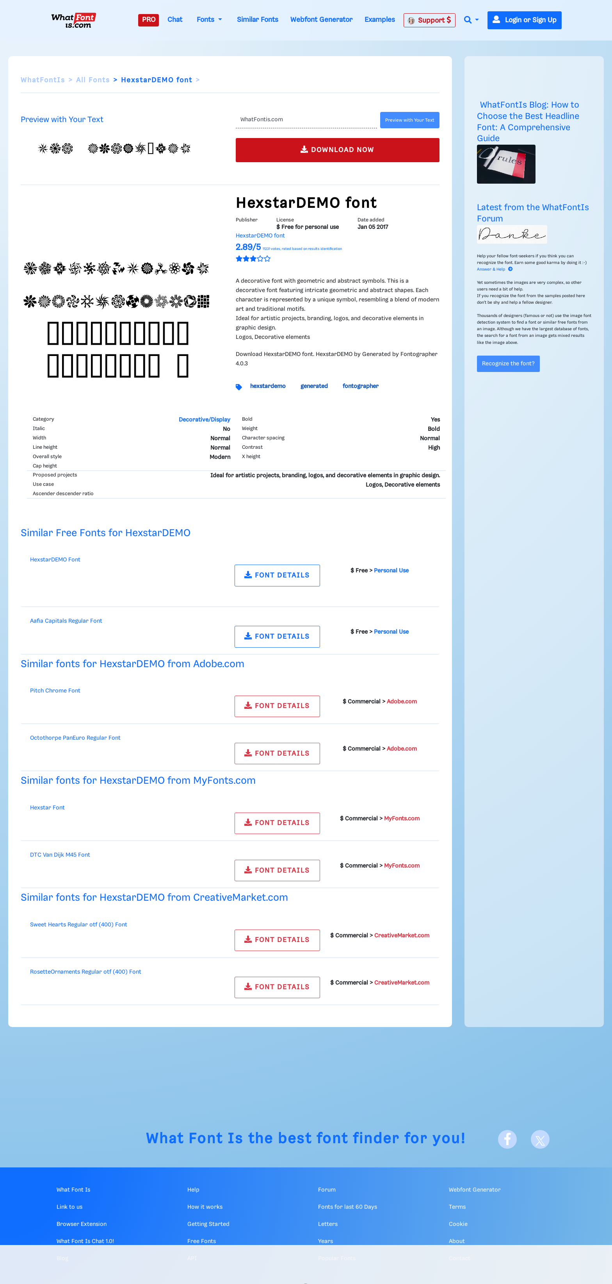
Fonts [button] (206, 19)
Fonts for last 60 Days (347, 1207)
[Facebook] (507, 1139)
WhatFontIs (43, 80)
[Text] (306, 120)
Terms (457, 1207)
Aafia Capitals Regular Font (66, 621)
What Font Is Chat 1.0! (85, 1241)
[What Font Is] (73, 20)
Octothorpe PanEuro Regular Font (75, 738)
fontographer (361, 386)
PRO (148, 19)
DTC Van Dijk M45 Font (60, 855)
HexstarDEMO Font (55, 560)
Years (325, 1241)
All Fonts (93, 80)
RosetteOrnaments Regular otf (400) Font (85, 972)
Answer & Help (495, 269)
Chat (174, 19)
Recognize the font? (508, 364)
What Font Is (195, 1139)
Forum (327, 1190)
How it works (204, 1207)
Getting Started (208, 1224)
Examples (380, 19)
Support (429, 20)
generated (314, 386)
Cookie (458, 1224)
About (457, 1241)
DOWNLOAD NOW (337, 149)
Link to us (69, 1207)
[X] (540, 1139)
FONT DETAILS (277, 575)
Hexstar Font (47, 808)
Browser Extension (82, 1224)
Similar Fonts (257, 19)
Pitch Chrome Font (55, 691)
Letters (328, 1224)
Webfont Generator (321, 19)
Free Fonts (201, 1241)
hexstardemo (268, 386)
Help (193, 1190)
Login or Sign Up (525, 20)
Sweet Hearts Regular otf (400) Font (78, 925)
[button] (471, 20)
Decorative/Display (204, 420)
